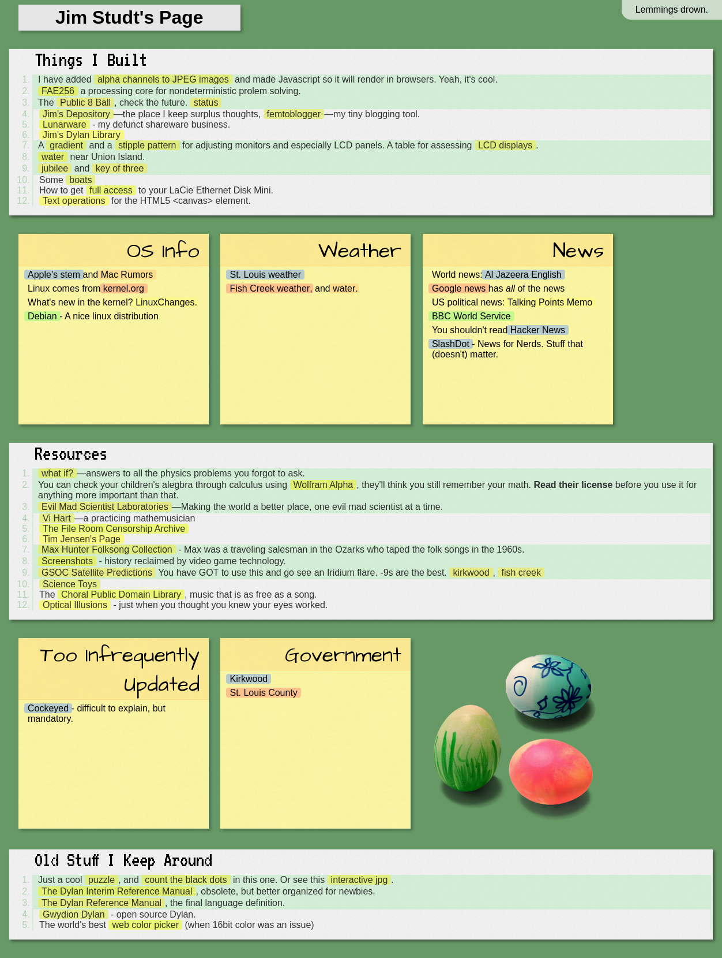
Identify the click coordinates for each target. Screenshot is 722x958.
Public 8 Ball (85, 102)
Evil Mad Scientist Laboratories (105, 507)
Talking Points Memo (550, 302)
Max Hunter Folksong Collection (107, 549)
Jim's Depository (76, 114)
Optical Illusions (75, 605)
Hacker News (537, 330)
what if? (57, 473)
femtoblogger (294, 114)
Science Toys (70, 584)
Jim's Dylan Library (82, 135)
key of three (120, 168)
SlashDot (450, 344)
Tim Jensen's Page (82, 539)
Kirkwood (249, 679)
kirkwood (471, 572)
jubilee (55, 168)
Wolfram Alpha (324, 485)
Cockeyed (48, 708)
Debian (42, 316)
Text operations (74, 201)
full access (111, 190)
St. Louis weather (265, 274)
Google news (459, 288)
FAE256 (58, 91)
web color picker (145, 925)
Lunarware (65, 124)
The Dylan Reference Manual (101, 903)
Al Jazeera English (523, 274)
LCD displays (505, 145)
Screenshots (67, 561)
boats (80, 180)
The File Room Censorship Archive (114, 529)
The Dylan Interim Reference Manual (117, 891)
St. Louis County (263, 693)
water (53, 157)
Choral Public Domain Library (121, 594)
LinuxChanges (165, 302)
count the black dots (186, 880)
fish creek (520, 572)
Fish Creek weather (270, 288)
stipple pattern (147, 145)
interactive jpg (359, 880)
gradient (66, 145)
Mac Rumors (127, 274)
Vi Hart (57, 518)
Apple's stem (54, 274)
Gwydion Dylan (74, 914)
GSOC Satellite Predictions (97, 572)
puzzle (101, 880)
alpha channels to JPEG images (163, 79)
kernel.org (123, 288)
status (206, 102)
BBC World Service (471, 316)
